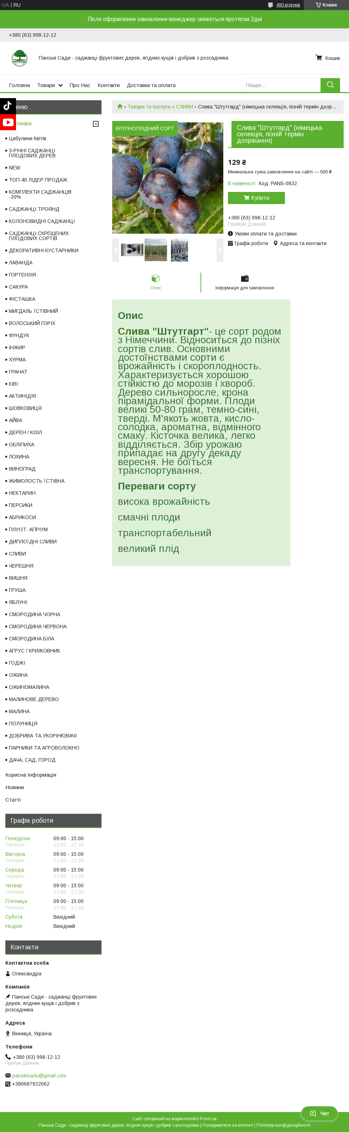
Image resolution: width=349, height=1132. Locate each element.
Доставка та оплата (151, 85)
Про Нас (80, 85)
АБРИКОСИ (22, 517)
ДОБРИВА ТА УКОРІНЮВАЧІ (43, 735)
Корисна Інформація (30, 775)
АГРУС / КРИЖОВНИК (34, 651)
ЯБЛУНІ (18, 602)
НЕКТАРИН (22, 493)
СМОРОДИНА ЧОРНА (34, 614)
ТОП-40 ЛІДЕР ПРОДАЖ (38, 180)
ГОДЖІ (17, 663)
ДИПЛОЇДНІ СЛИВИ (33, 541)
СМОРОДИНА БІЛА (31, 638)
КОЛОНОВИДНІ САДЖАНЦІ (42, 221)
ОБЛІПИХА (21, 444)
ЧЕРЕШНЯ (21, 566)
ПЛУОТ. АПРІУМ (28, 529)
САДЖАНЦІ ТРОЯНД (34, 209)
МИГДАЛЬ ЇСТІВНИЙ (33, 311)
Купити (260, 198)
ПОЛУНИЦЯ (23, 723)
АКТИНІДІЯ (22, 396)
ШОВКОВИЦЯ (25, 408)
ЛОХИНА (19, 457)
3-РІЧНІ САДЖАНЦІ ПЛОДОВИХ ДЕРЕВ (32, 153)
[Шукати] (330, 85)
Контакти (109, 85)
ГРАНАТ (18, 372)
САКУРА (18, 287)
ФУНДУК (19, 335)
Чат (319, 1113)
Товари (46, 85)
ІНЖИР (17, 347)
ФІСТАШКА (22, 299)
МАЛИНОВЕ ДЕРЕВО (34, 699)
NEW (14, 168)
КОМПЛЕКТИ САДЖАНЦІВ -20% (40, 194)
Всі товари (18, 123)
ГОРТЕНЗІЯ (22, 275)
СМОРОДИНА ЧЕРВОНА (38, 626)
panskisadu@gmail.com (39, 1075)
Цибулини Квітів (27, 138)
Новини (14, 787)
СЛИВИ (184, 107)
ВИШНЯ (18, 578)
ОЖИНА (18, 675)
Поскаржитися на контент (227, 1125)
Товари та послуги (149, 107)
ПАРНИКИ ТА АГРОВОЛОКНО (44, 748)
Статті (13, 800)
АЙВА (15, 420)
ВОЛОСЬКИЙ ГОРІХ (32, 323)
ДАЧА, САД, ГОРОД (32, 760)
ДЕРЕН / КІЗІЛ (25, 432)
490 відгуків (288, 4)
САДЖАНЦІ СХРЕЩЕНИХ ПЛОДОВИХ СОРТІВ (39, 235)
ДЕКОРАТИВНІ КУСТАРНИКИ (43, 250)
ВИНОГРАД (22, 469)
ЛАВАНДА (20, 262)
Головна (19, 85)
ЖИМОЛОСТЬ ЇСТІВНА (36, 481)
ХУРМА (17, 359)
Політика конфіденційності (283, 1125)
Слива (134, 331)
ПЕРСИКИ (20, 505)
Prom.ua (208, 1118)
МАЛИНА (19, 711)
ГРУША (17, 590)
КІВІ (13, 384)
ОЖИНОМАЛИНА (29, 687)
